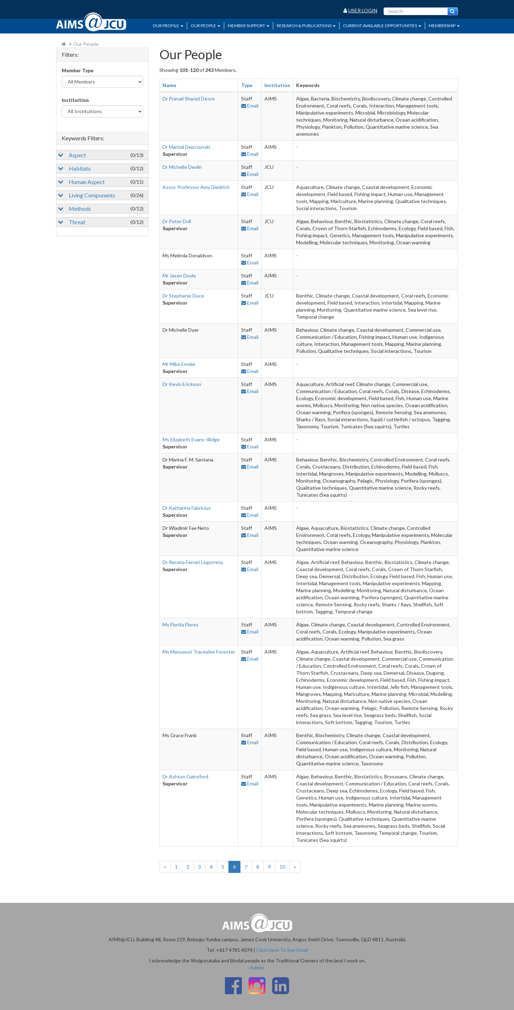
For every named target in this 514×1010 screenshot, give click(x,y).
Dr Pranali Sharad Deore (189, 99)
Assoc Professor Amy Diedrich (196, 187)
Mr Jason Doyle (179, 275)
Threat (100, 222)
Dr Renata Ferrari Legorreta (193, 562)
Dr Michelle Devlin (182, 167)
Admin (257, 968)
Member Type (77, 70)
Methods (100, 208)
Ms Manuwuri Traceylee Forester (199, 652)
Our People (205, 25)
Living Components (100, 195)
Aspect (100, 155)
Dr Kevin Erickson (182, 384)
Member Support (248, 25)
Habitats (100, 168)
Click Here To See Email (282, 950)
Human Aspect (100, 181)
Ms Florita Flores (180, 625)
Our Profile (168, 25)
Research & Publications (306, 25)
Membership (444, 25)
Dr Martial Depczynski (186, 147)
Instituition (75, 100)
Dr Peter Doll (177, 221)
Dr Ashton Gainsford (185, 776)
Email (249, 106)
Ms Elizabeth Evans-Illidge (191, 439)
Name (169, 85)
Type (246, 85)
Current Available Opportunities (382, 25)
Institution (277, 85)
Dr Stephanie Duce (183, 296)
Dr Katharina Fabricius (187, 508)
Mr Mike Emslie (179, 364)
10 (282, 867)
